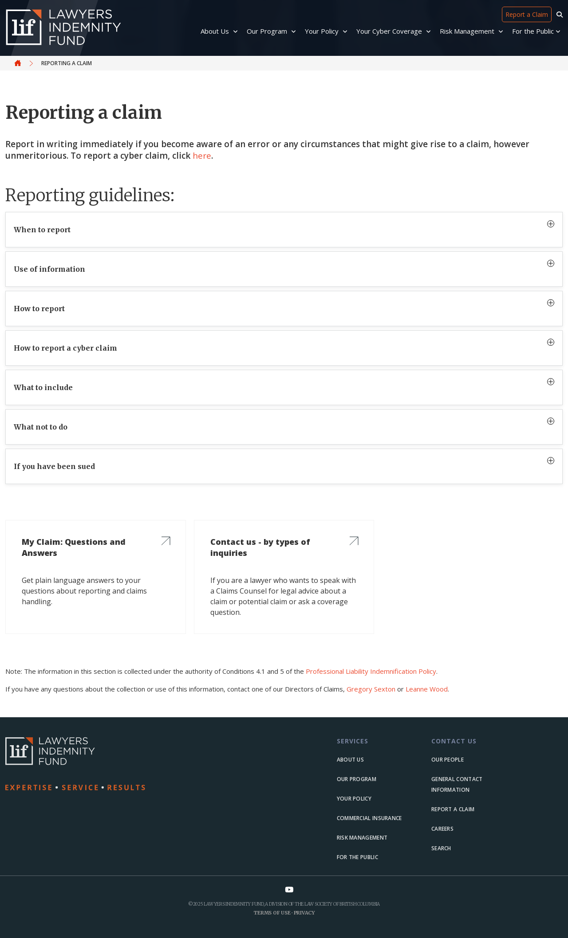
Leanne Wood (427, 688)
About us (350, 759)
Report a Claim (526, 14)
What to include (43, 387)
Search (441, 848)
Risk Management (362, 837)
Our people (447, 759)
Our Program (356, 779)
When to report (42, 229)
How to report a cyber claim (65, 348)
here (202, 155)
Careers (442, 828)
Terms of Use (271, 913)
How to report (39, 308)
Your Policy (354, 798)
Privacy (304, 913)
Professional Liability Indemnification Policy (371, 671)
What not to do (40, 426)
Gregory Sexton (371, 688)
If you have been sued (54, 466)
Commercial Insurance (369, 818)
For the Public (357, 857)
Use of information (49, 269)
